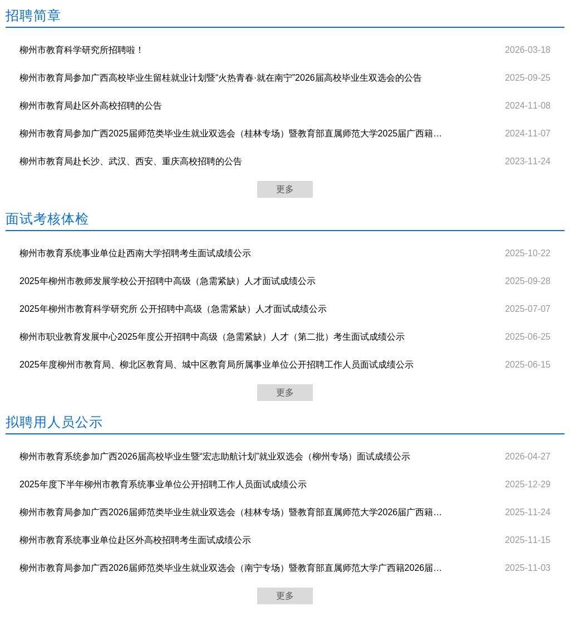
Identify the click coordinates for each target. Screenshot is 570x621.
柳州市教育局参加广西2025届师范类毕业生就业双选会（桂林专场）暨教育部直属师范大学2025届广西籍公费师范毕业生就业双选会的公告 (231, 133)
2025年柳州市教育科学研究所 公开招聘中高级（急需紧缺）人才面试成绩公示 (173, 309)
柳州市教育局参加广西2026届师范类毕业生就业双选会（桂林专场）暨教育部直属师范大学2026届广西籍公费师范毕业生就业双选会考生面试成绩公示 (231, 512)
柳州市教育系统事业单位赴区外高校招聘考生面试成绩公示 (135, 540)
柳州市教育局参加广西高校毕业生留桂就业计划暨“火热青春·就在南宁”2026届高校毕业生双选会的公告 (220, 77)
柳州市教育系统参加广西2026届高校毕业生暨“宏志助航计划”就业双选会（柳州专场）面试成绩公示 (214, 456)
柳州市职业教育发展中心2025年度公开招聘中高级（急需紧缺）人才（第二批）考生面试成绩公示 (212, 336)
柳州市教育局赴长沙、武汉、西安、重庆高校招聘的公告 (130, 161)
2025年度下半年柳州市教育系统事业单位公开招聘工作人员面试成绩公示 (163, 484)
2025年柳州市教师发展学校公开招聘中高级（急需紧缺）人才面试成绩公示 (167, 281)
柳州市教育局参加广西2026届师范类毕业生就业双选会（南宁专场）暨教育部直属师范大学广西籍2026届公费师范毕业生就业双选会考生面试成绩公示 (231, 568)
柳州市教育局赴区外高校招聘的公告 (90, 105)
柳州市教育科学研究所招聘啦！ (81, 50)
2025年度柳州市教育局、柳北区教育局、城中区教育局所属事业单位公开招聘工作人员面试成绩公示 (216, 364)
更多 (285, 189)
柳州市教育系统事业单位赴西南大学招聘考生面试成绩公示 (135, 253)
